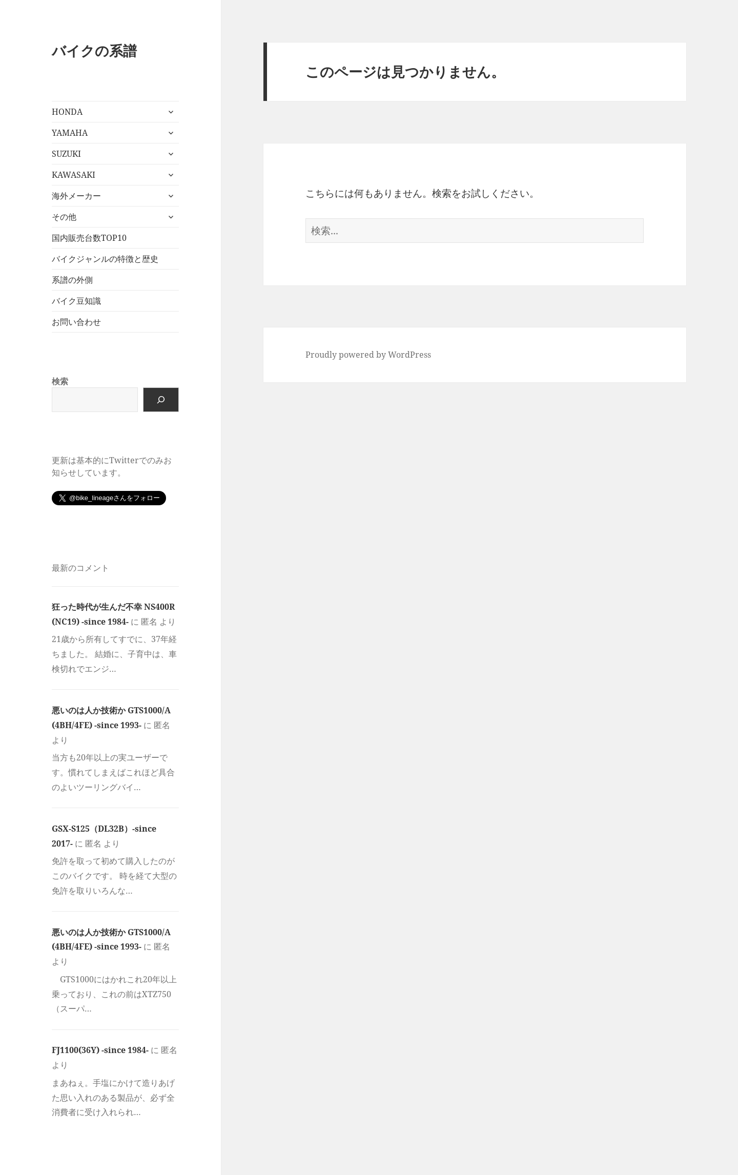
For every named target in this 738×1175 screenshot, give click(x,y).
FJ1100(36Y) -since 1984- (100, 1050)
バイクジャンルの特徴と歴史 (105, 258)
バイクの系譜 (94, 50)
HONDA (67, 111)
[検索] (161, 399)
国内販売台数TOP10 (89, 237)
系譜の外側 (72, 279)
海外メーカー (76, 195)
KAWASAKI (73, 174)
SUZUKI (66, 153)
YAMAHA (70, 132)
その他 (64, 216)
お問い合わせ (76, 321)
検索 (60, 381)
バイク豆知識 (76, 300)
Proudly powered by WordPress (368, 354)
